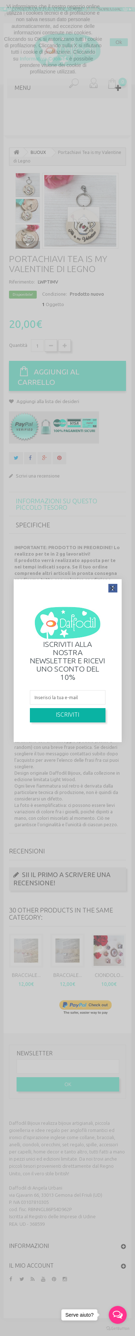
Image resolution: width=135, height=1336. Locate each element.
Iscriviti (67, 714)
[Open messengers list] (118, 1315)
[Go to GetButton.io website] (117, 1328)
